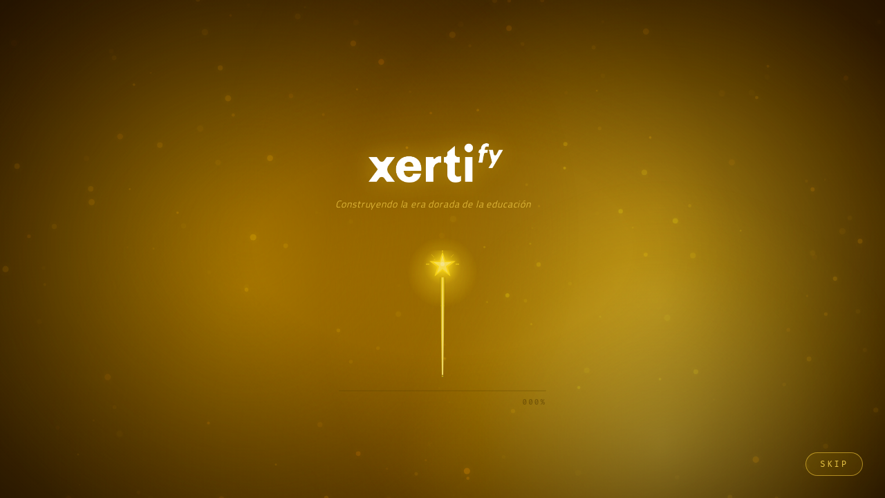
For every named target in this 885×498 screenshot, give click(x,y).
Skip (834, 464)
